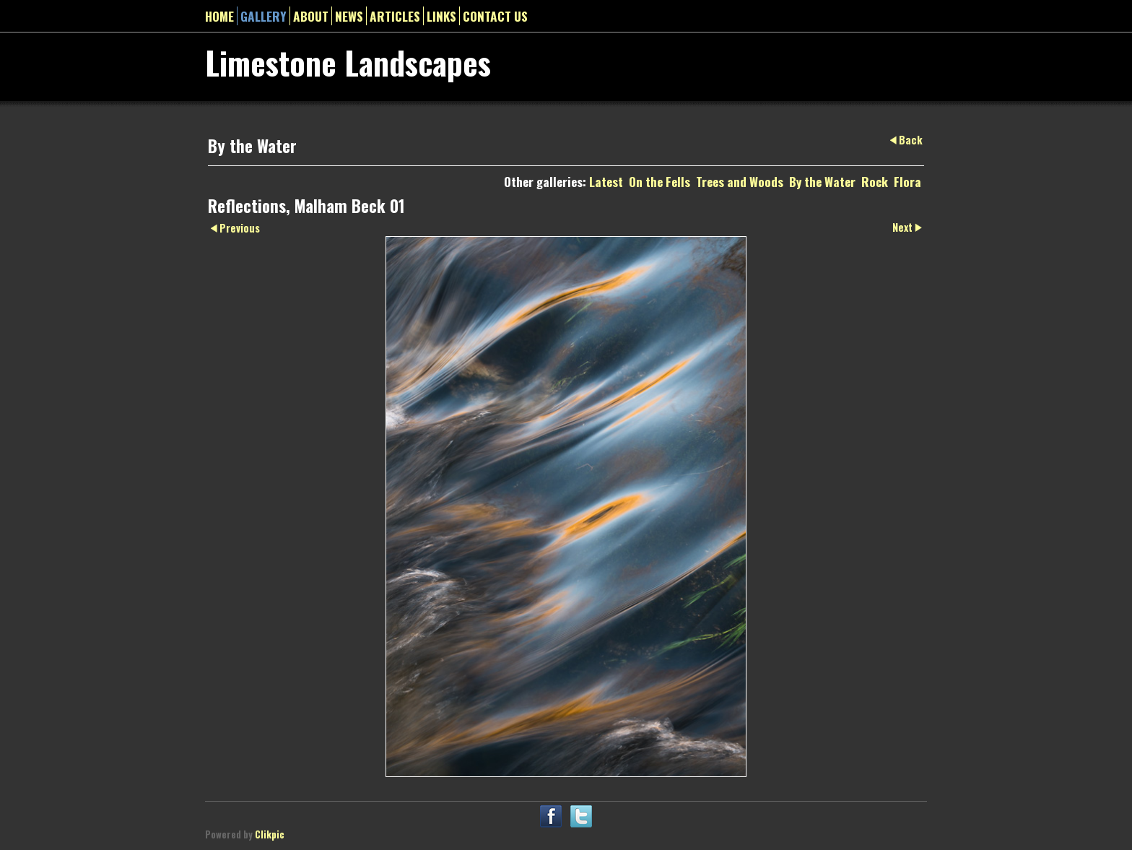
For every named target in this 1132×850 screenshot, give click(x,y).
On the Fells (659, 181)
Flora (907, 181)
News (349, 15)
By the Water (822, 181)
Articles (395, 15)
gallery (263, 15)
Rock (874, 181)
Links (441, 15)
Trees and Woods (739, 181)
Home (219, 15)
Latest (606, 181)
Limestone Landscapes (348, 62)
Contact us (495, 15)
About (310, 15)
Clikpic (269, 834)
